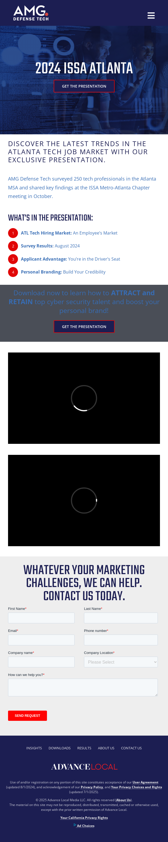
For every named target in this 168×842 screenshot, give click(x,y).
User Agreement (145, 782)
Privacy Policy (92, 787)
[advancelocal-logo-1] (84, 763)
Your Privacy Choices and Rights (136, 787)
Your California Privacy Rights (84, 817)
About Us (123, 800)
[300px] (30, 8)
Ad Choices (84, 825)
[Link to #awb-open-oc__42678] (151, 16)
